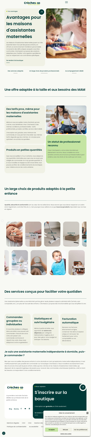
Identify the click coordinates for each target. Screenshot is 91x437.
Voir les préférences (80, 430)
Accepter (52, 430)
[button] (87, 413)
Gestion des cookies (65, 434)
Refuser (65, 430)
